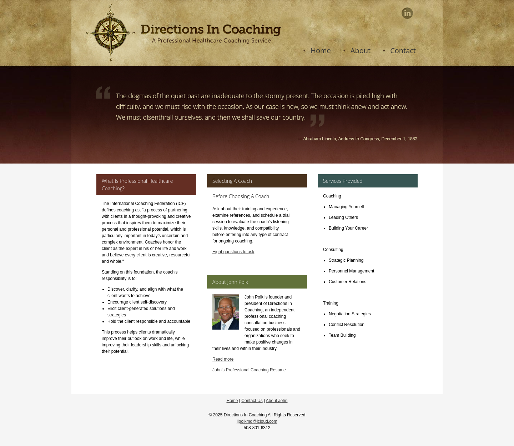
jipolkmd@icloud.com (257, 421)
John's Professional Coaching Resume (249, 369)
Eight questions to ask (233, 251)
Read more (222, 359)
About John (277, 400)
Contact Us (251, 400)
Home (232, 400)
